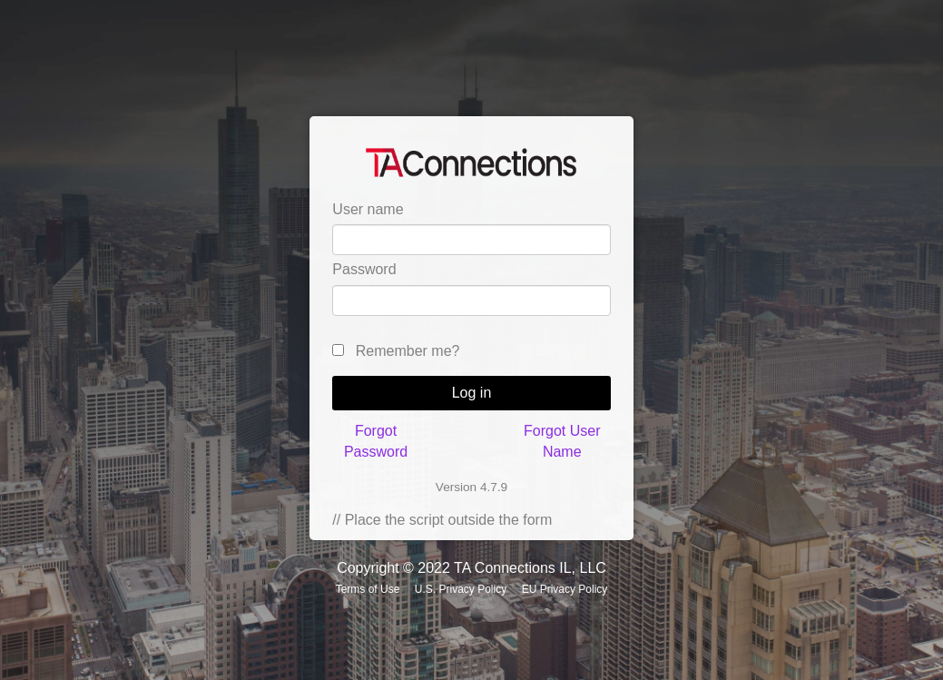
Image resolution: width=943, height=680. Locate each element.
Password (364, 269)
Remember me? (408, 351)
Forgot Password (376, 440)
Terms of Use (368, 589)
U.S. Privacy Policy (460, 589)
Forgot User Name (562, 440)
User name (367, 209)
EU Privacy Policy (565, 589)
